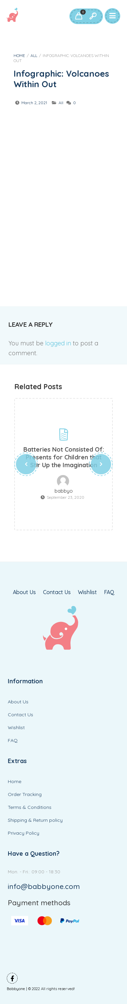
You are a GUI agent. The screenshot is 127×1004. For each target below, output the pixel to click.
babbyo (64, 491)
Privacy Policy (23, 833)
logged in (58, 343)
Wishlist (87, 592)
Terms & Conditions (29, 807)
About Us (24, 592)
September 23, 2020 (65, 497)
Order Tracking (25, 794)
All (33, 55)
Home (19, 55)
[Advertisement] (63, 193)
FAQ (109, 592)
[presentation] (26, 464)
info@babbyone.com (44, 886)
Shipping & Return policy (35, 820)
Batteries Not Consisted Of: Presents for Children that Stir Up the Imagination (63, 457)
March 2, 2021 (34, 102)
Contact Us (57, 592)
